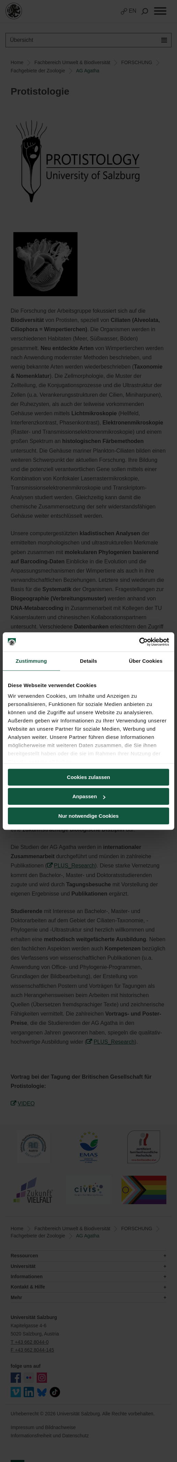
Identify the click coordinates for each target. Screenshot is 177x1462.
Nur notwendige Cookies (88, 816)
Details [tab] (88, 661)
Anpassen (88, 796)
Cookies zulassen (88, 777)
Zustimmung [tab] (31, 661)
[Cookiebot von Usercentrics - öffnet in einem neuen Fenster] (139, 641)
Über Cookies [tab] (146, 661)
